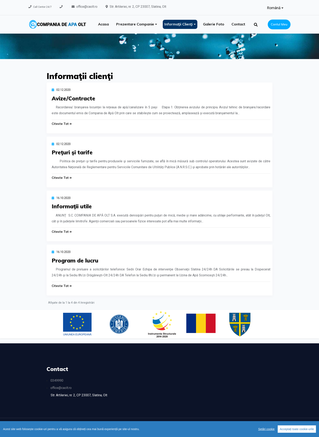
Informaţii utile (72, 206)
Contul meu (279, 24)
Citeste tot (62, 124)
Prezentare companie (135, 24)
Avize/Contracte (73, 98)
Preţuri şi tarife (72, 152)
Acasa (103, 24)
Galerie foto (213, 24)
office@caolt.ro (86, 7)
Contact (238, 24)
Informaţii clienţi (179, 24)
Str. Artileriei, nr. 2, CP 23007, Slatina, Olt (138, 7)
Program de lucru (75, 260)
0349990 (56, 381)
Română (274, 8)
